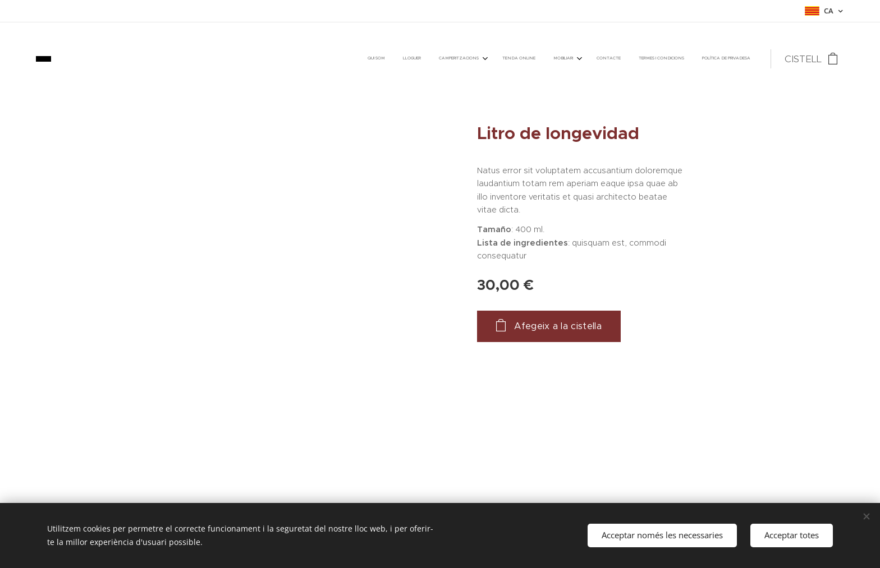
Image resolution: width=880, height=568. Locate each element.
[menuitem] (616, 59)
